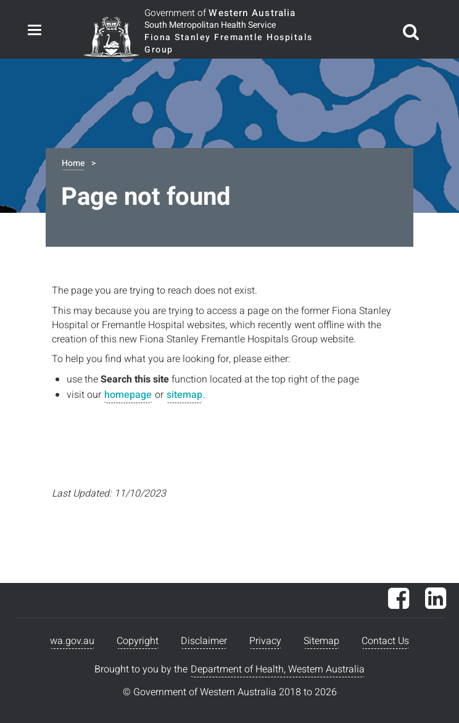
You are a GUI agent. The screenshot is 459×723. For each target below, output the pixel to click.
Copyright (138, 641)
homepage (128, 394)
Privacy (265, 641)
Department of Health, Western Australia (278, 669)
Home (73, 163)
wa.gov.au (72, 641)
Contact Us (385, 641)
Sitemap (321, 641)
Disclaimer (204, 641)
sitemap (184, 394)
